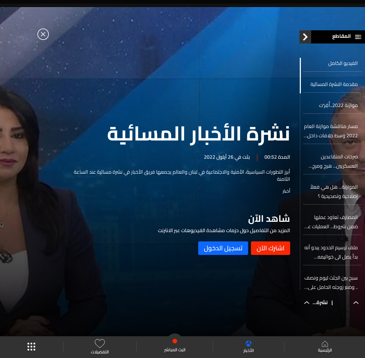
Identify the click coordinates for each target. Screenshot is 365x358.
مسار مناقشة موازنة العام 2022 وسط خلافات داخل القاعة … (331, 131)
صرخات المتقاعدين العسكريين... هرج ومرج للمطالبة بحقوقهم (335, 161)
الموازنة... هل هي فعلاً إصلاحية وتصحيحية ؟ (334, 191)
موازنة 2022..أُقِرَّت (338, 105)
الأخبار (248, 347)
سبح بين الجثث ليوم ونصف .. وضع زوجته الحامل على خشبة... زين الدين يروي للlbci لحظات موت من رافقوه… (331, 282)
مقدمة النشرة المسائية (334, 84)
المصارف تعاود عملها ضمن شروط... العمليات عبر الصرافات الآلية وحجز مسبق (331, 222)
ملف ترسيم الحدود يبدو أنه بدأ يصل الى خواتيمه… (331, 252)
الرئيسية (325, 347)
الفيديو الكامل (343, 63)
